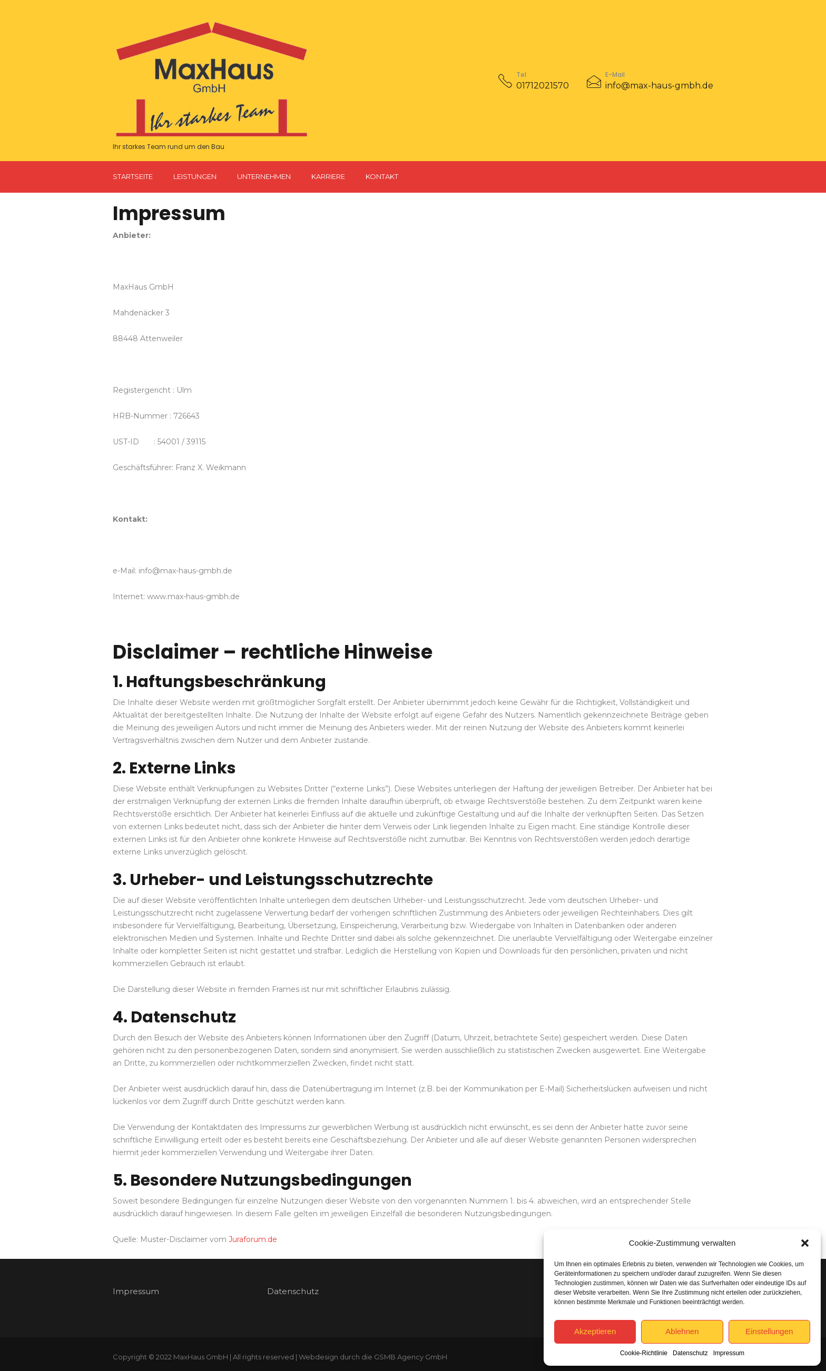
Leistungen (195, 176)
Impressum (728, 1353)
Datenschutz (690, 1353)
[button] (805, 1243)
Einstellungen (769, 1331)
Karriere (328, 176)
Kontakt (382, 176)
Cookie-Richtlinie (643, 1353)
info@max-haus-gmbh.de (659, 86)
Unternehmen (264, 176)
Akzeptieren (595, 1331)
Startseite (133, 176)
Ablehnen (682, 1331)
